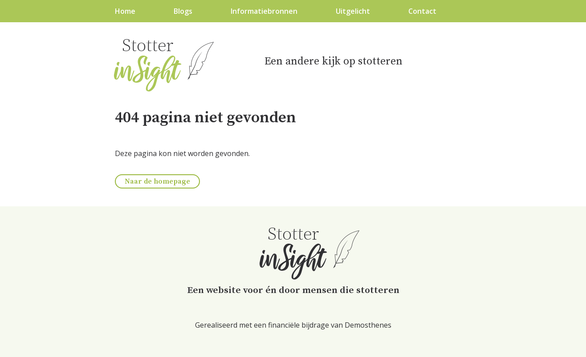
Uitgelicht (353, 11)
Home (125, 11)
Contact (422, 11)
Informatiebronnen (264, 11)
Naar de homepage (157, 181)
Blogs (183, 11)
